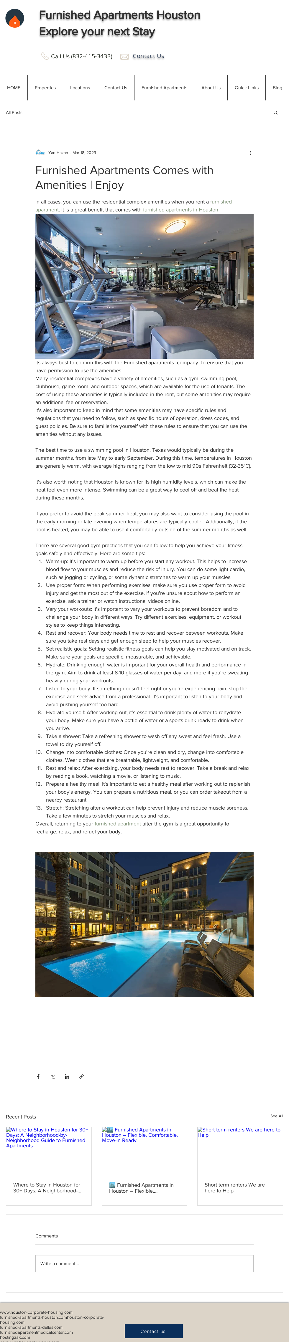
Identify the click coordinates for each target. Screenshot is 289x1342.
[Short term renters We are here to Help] (240, 1151)
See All (276, 1115)
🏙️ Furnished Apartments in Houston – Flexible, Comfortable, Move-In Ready (142, 1188)
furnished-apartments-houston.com (33, 1317)
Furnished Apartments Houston (119, 14)
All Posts (14, 112)
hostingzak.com (15, 1337)
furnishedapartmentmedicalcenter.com (36, 1332)
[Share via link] (81, 1076)
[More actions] (250, 152)
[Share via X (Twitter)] (52, 1076)
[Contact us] (154, 1331)
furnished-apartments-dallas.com (31, 1327)
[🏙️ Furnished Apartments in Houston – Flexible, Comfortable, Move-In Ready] (144, 1151)
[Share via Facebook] (38, 1076)
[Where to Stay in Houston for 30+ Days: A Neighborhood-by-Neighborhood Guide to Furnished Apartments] (48, 1151)
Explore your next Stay (97, 31)
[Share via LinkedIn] (67, 1076)
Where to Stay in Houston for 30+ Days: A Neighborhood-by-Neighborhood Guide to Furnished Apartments (46, 1188)
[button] (45, 87)
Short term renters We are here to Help (235, 1188)
